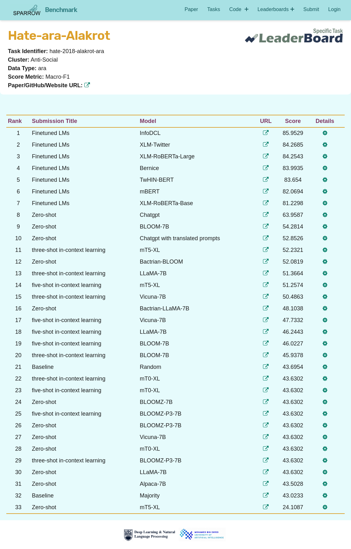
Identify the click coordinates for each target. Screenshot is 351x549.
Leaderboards (276, 9)
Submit (311, 9)
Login (334, 9)
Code (238, 9)
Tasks (213, 9)
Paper (191, 9)
